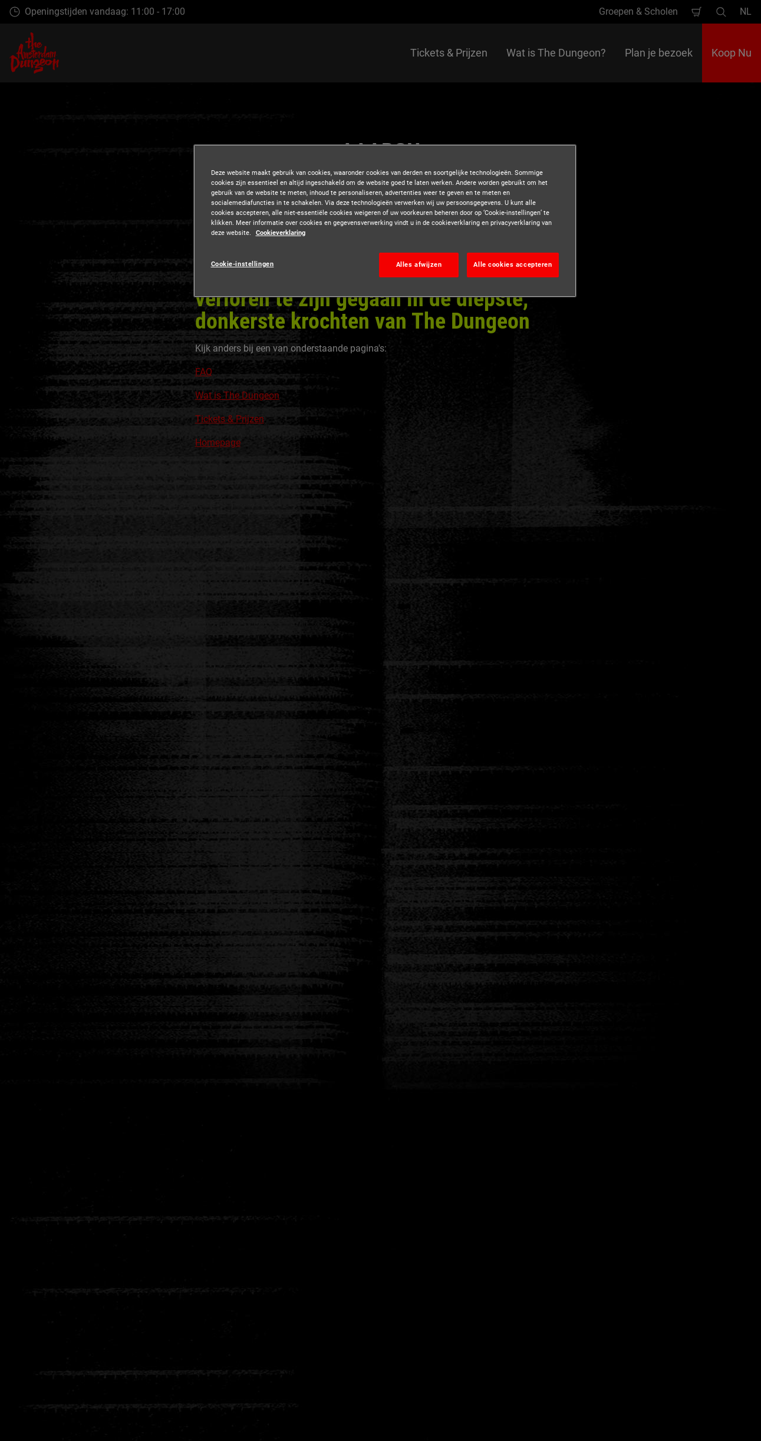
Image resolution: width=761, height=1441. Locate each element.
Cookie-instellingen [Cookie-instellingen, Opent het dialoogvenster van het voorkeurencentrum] (242, 264)
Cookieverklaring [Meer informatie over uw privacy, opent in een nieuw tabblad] (280, 232)
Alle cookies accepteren (512, 264)
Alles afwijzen (419, 264)
